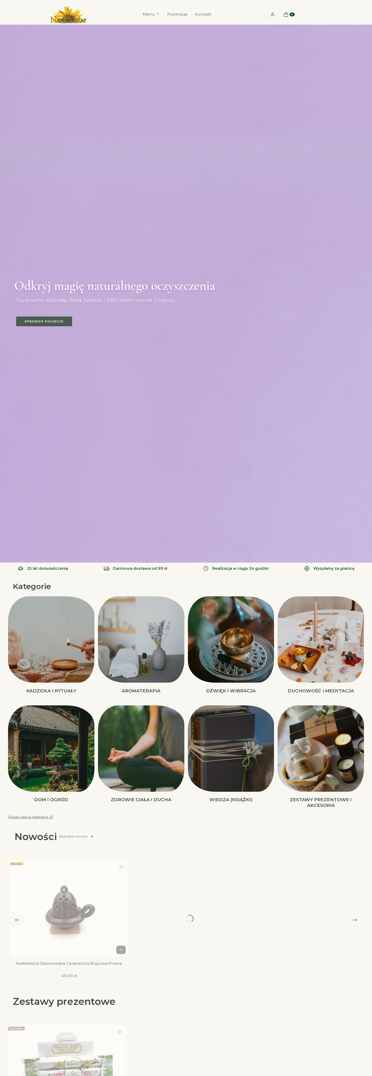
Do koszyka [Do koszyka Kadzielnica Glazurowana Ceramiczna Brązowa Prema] (121, 950)
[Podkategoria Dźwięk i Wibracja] (231, 645)
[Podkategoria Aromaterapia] (141, 645)
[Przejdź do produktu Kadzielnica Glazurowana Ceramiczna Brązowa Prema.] (69, 908)
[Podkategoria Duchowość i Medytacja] (321, 645)
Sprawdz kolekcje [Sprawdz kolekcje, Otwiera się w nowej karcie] (44, 321)
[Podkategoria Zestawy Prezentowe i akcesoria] (321, 757)
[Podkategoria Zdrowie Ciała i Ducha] (141, 757)
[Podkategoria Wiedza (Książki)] (231, 757)
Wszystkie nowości (76, 836)
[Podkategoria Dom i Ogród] (51, 757)
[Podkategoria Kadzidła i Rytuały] (51, 645)
